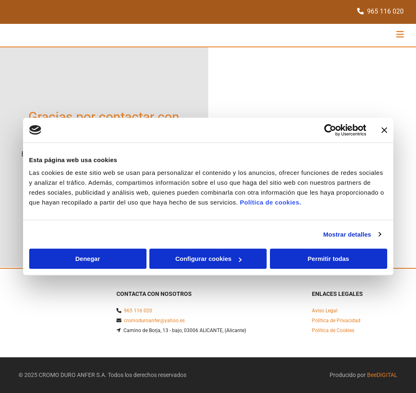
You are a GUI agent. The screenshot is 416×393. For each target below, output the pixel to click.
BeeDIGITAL (382, 375)
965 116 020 (385, 11)
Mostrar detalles (347, 234)
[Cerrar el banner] (384, 130)
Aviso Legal (324, 311)
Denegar (87, 258)
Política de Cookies (333, 330)
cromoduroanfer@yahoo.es (154, 320)
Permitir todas (328, 258)
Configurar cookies (208, 258)
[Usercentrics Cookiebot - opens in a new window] (330, 130)
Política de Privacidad (336, 320)
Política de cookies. (270, 202)
